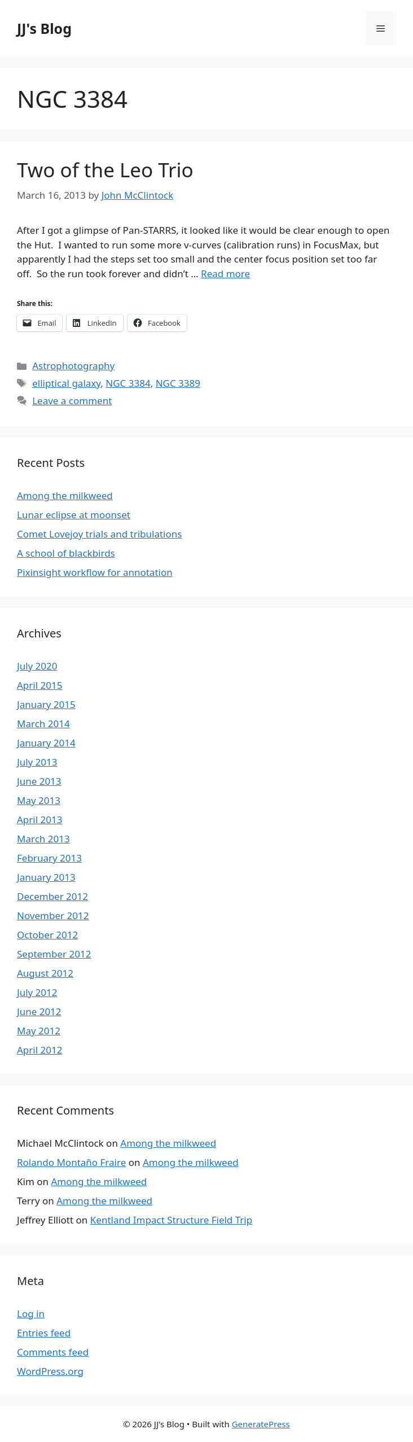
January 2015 (46, 704)
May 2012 (38, 1030)
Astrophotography (73, 365)
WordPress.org (50, 1371)
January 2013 (46, 877)
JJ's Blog (44, 28)
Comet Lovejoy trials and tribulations (99, 533)
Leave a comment (72, 400)
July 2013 (37, 761)
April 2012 (39, 1049)
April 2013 (39, 819)
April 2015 (39, 685)
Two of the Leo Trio (105, 169)
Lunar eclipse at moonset (73, 514)
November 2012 (53, 915)
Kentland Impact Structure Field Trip (171, 1219)
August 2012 (45, 973)
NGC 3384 (128, 383)
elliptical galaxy (66, 383)
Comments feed (53, 1351)
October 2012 (47, 934)
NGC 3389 (178, 383)
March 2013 (43, 838)
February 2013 (49, 857)
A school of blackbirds (66, 553)
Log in (31, 1313)
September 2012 (54, 953)
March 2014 (43, 723)
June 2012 (39, 1011)
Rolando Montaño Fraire (71, 1162)
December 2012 (52, 896)
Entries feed (44, 1332)
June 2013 (39, 781)
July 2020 (37, 665)
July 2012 (37, 992)
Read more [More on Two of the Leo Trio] (225, 273)
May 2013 (38, 800)
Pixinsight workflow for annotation (95, 572)
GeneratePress (261, 1424)
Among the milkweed (65, 495)
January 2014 (46, 742)
